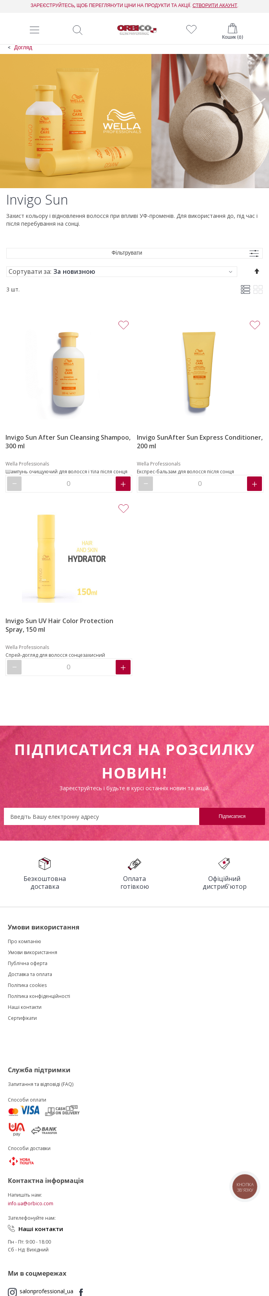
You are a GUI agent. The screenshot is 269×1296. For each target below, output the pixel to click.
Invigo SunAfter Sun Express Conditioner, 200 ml (200, 441)
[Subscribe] (232, 816)
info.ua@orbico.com (30, 1203)
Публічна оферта (27, 963)
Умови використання (32, 952)
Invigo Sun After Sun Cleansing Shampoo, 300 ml (68, 441)
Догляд (23, 47)
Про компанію (24, 941)
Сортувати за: (30, 271)
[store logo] (136, 29)
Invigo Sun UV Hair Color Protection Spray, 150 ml (59, 625)
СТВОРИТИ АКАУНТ (215, 5)
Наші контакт (23, 1007)
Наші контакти (40, 1229)
